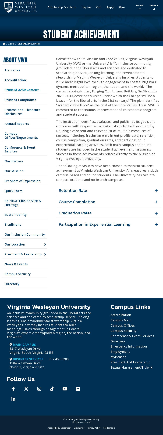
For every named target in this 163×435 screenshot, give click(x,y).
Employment (120, 351)
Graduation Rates (75, 213)
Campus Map (121, 320)
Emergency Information (129, 346)
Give (122, 7)
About (11, 43)
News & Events (16, 264)
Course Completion (77, 202)
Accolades (12, 70)
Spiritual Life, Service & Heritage (23, 203)
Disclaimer (79, 427)
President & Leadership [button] (23, 254)
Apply (110, 7)
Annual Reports (17, 123)
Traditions (13, 224)
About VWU (15, 60)
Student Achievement (22, 90)
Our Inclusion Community (25, 234)
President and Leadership (130, 362)
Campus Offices (123, 325)
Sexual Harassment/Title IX (131, 367)
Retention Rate (73, 190)
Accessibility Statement (59, 427)
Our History (14, 161)
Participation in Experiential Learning (94, 224)
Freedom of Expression (23, 181)
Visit (99, 7)
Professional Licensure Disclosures (22, 112)
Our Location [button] (15, 244)
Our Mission (14, 171)
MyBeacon (118, 357)
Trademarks (109, 427)
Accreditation (15, 80)
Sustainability (16, 214)
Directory (12, 284)
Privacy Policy (93, 427)
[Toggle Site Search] (154, 7)
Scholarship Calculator (62, 7)
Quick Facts (14, 191)
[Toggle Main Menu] (139, 7)
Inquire (86, 7)
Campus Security (18, 274)
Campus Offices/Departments (21, 135)
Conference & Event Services (20, 149)
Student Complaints (20, 100)
